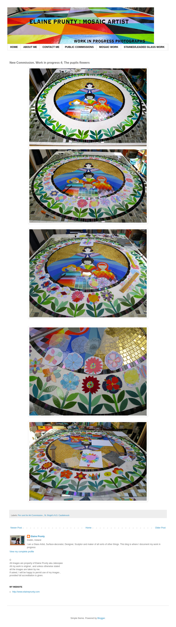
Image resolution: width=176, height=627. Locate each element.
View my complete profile (22, 551)
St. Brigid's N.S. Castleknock (56, 515)
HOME (14, 46)
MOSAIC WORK (108, 46)
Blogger (101, 618)
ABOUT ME (30, 46)
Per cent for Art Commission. (30, 515)
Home (88, 527)
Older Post (160, 527)
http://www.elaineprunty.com (26, 591)
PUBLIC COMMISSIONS (79, 46)
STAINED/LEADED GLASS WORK (144, 46)
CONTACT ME (51, 46)
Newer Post (16, 527)
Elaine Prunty (38, 536)
